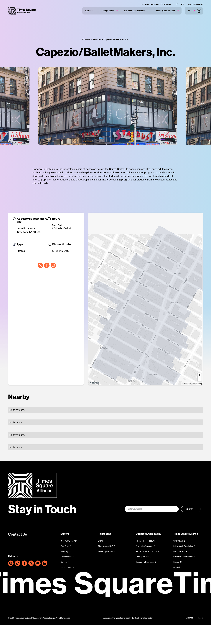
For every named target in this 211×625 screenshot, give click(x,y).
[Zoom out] (200, 379)
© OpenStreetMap (195, 384)
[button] (90, 10)
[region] (145, 299)
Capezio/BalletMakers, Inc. (116, 39)
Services (97, 39)
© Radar (185, 384)
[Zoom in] (200, 375)
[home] (22, 10)
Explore (86, 39)
